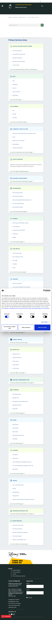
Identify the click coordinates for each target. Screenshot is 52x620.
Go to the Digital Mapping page (19, 171)
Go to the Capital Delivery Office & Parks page (24, 69)
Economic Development (18, 178)
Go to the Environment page (19, 211)
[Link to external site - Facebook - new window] (9, 614)
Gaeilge (10, 17)
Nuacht (10, 568)
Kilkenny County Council (21, 7)
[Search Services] (26, 25)
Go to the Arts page (16, 99)
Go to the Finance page (17, 241)
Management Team (13, 601)
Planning (14, 389)
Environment (15, 188)
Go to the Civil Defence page (19, 122)
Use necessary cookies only (9, 327)
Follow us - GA (12, 611)
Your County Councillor (14, 603)
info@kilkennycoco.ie (17, 592)
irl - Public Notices (15, 570)
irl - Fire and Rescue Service (18, 576)
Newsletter (29, 581)
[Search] (42, 6)
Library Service (16, 339)
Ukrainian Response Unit (19, 510)
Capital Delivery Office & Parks (21, 46)
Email (27, 590)
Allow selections (26, 327)
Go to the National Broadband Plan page (22, 382)
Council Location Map (14, 605)
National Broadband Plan (19, 380)
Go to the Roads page (17, 443)
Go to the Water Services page (19, 544)
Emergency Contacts (13, 599)
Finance (14, 218)
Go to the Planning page (17, 413)
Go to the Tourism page (17, 473)
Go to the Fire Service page (18, 272)
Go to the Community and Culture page (22, 152)
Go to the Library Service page (19, 342)
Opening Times (12, 607)
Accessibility (6, 616)
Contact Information (14, 581)
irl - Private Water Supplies (33, 17)
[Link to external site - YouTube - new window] (11, 614)
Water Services (16, 521)
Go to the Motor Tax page (18, 372)
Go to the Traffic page (17, 503)
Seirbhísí (15, 17)
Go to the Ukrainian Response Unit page (22, 513)
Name (28, 583)
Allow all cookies (42, 327)
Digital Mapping (16, 159)
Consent (30, 597)
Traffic (13, 480)
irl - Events (13, 574)
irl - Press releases (15, 572)
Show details (44, 322)
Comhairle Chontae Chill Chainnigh (23, 4)
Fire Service (15, 248)
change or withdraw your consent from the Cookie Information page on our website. (27, 308)
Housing (14, 279)
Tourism (14, 450)
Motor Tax (14, 349)
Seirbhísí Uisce (22, 17)
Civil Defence (14, 106)
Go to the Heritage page (17, 332)
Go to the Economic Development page (22, 181)
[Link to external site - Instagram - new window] (14, 614)
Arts (12, 76)
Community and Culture (19, 129)
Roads (13, 420)
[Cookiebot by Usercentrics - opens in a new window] (44, 291)
